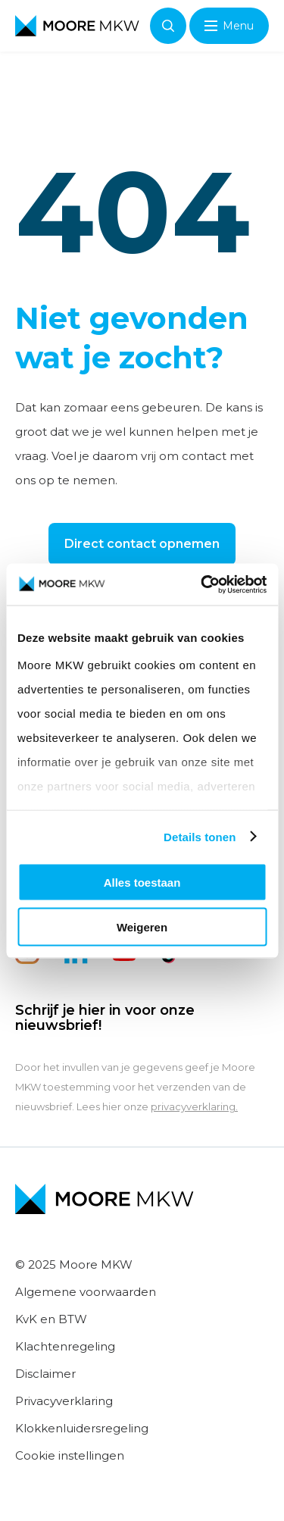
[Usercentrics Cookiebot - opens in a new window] (202, 584)
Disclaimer (45, 1373)
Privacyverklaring (64, 1401)
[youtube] (124, 960)
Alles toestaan (142, 882)
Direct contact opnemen (142, 544)
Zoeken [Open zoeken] (168, 26)
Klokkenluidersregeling (81, 1428)
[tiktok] (173, 960)
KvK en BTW (51, 1319)
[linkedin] (76, 960)
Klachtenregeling (65, 1346)
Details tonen (200, 836)
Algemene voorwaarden (85, 1292)
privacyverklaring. (194, 1106)
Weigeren (142, 926)
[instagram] (27, 960)
